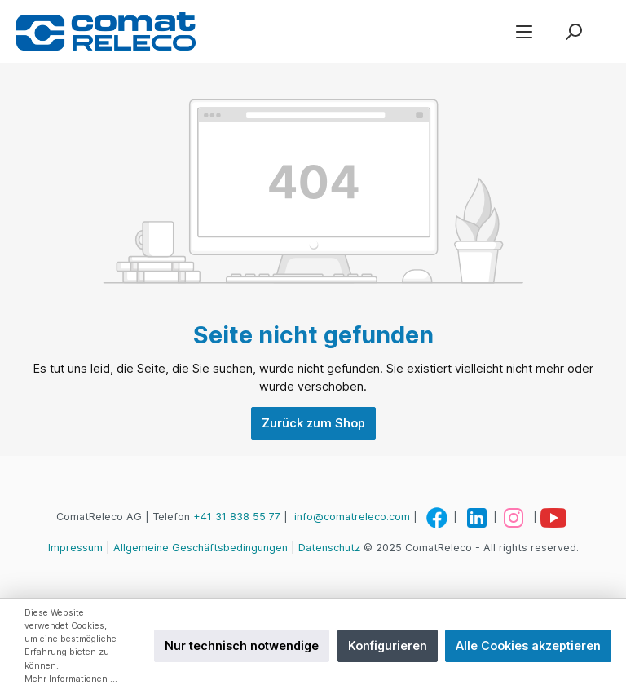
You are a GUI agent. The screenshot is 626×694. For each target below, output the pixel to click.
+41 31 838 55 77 (236, 517)
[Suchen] (573, 31)
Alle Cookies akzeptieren (528, 645)
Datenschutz (329, 547)
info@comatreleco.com (352, 517)
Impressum (75, 547)
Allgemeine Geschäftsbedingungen (200, 547)
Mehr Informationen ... (70, 679)
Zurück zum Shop (313, 423)
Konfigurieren (387, 645)
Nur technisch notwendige (242, 645)
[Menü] (524, 31)
